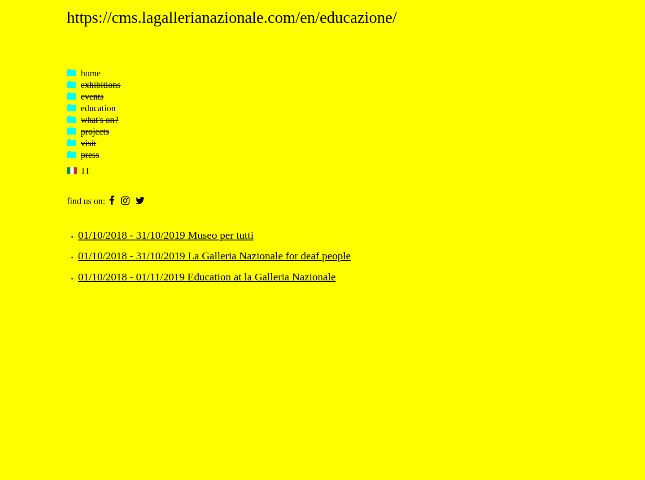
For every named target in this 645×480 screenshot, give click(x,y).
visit (88, 143)
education (98, 108)
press (90, 155)
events (92, 96)
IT (86, 171)
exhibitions (101, 85)
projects (95, 131)
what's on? (99, 120)
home (90, 73)
